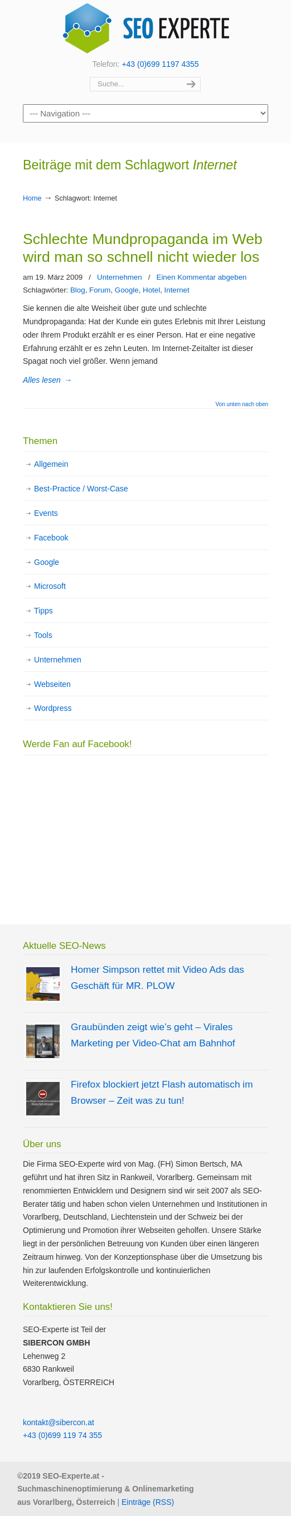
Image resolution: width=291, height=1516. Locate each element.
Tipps (43, 610)
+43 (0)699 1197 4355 (160, 64)
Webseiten (52, 684)
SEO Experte (145, 28)
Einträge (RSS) (148, 1502)
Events (46, 513)
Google (127, 290)
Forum (99, 290)
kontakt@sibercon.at (58, 1422)
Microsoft (50, 586)
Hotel (151, 290)
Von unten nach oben (241, 404)
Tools (43, 635)
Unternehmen (119, 277)
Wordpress (52, 708)
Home (32, 198)
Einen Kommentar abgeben (202, 277)
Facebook (51, 537)
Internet (177, 290)
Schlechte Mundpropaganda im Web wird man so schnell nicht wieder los (143, 248)
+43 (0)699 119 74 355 (62, 1435)
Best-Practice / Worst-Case (81, 488)
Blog (77, 290)
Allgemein (51, 464)
